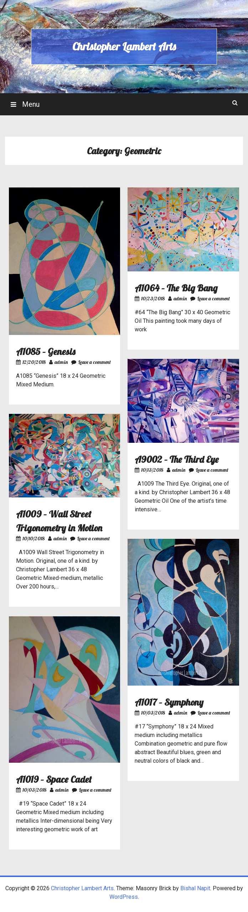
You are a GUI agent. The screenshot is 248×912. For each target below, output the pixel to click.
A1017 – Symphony (169, 702)
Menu (30, 104)
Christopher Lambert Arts (124, 46)
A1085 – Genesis (45, 351)
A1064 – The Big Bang (176, 288)
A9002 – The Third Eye (177, 459)
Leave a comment (91, 362)
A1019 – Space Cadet (54, 779)
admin (58, 362)
